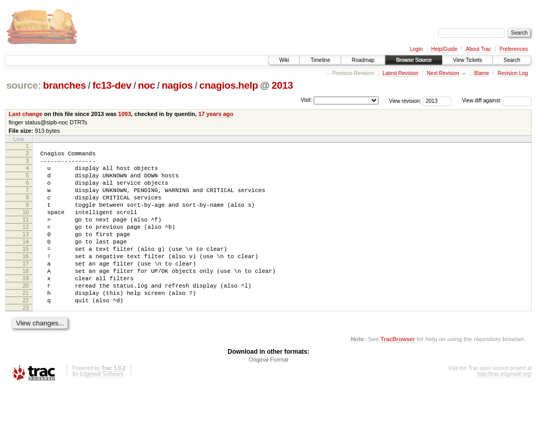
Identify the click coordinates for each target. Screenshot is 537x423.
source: (23, 85)
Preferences (514, 49)
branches (64, 85)
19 (26, 306)
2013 (282, 85)
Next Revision (443, 73)
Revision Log (513, 73)
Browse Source (414, 60)
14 (26, 262)
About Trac (478, 49)
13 (26, 253)
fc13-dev (111, 85)
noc (146, 85)
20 (26, 315)
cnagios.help (228, 85)
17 (26, 288)
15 (26, 271)
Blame (481, 73)
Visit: (306, 100)
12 (26, 244)
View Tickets (467, 60)
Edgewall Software (101, 408)
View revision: (405, 100)
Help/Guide (444, 49)
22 (26, 333)
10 (26, 226)
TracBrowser (397, 373)
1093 (124, 114)
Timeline (320, 60)
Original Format (268, 394)
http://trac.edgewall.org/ (504, 408)
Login (416, 49)
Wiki (284, 60)
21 (26, 324)
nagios (177, 85)
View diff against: (497, 100)
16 (26, 280)
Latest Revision (400, 73)
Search (511, 60)
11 (26, 235)
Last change (25, 114)
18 (26, 297)
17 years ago (215, 114)
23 (26, 342)
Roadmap (363, 60)
